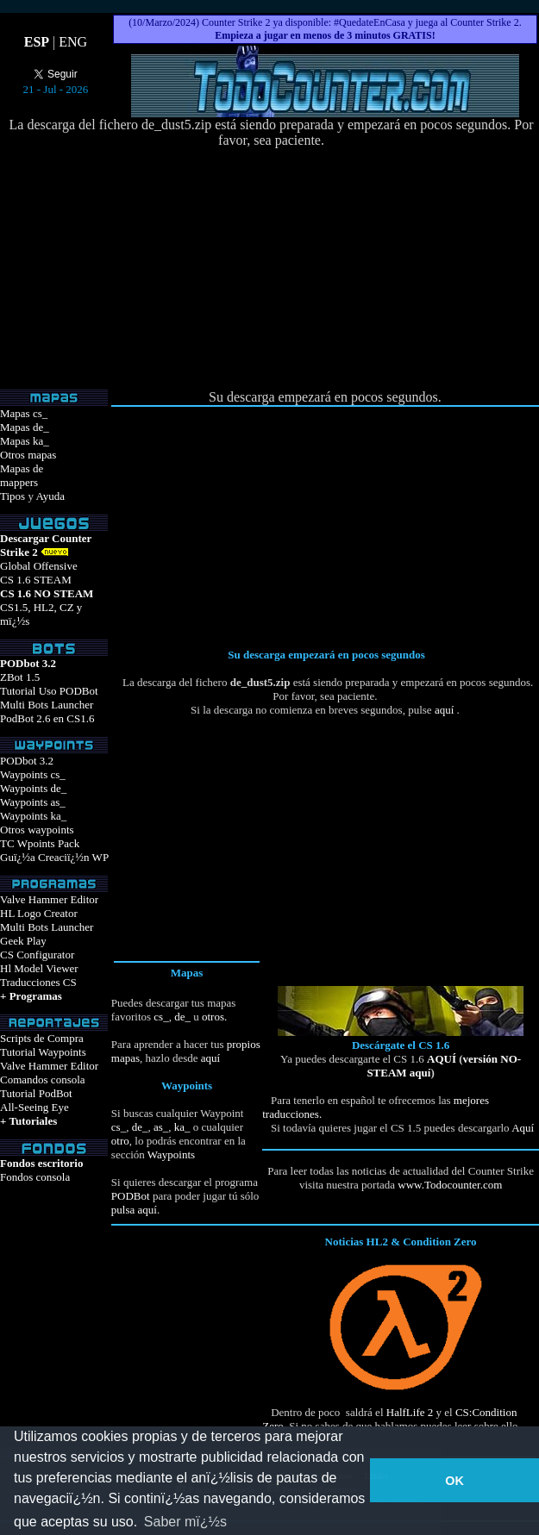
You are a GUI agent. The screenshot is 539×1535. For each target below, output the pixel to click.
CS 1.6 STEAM (36, 579)
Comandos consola (42, 1079)
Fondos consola (35, 1176)
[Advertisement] (271, 269)
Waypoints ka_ (33, 815)
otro (120, 1140)
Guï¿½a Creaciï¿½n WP (54, 857)
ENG (73, 41)
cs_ (161, 1016)
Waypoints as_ (33, 802)
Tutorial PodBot (36, 1093)
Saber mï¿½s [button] (185, 1521)
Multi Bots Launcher (46, 704)
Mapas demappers (21, 475)
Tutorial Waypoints (43, 1051)
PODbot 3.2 (26, 760)
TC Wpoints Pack (39, 843)
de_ (181, 1016)
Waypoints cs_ (33, 774)
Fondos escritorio (41, 1163)
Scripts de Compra (42, 1038)
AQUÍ (441, 1058)
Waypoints (171, 1154)
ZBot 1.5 (20, 677)
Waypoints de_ (33, 788)
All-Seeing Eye (34, 1107)
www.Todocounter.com (450, 1184)
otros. (213, 1016)
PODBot (130, 1195)
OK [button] (454, 1481)
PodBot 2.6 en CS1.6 (47, 718)
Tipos (12, 496)
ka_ (182, 1126)
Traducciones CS (38, 982)
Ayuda (49, 496)
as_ (161, 1126)
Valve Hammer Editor (49, 899)
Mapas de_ (24, 427)
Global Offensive (39, 565)
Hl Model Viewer (39, 968)
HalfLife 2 (410, 1412)
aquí (444, 709)
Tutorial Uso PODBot (49, 690)
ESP (36, 41)
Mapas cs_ (23, 413)
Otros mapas (28, 454)
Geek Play (23, 940)
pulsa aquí (134, 1209)
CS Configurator (37, 954)
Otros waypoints (37, 829)
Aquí (522, 1127)
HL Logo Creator (39, 913)
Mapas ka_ (24, 440)
